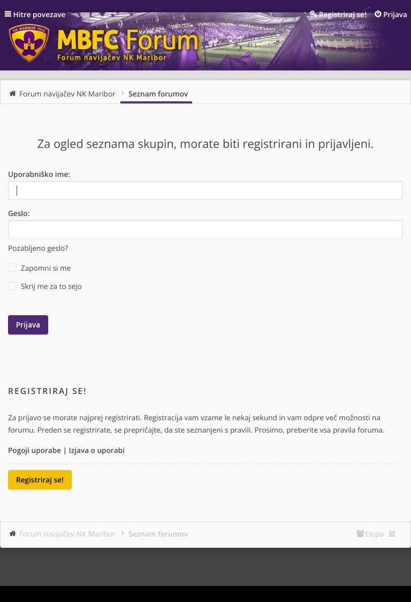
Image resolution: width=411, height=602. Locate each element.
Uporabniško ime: (39, 174)
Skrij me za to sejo (45, 286)
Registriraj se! (40, 479)
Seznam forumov (158, 534)
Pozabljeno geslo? (38, 248)
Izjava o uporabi (97, 450)
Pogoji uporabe (34, 450)
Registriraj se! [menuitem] (343, 14)
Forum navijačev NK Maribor (67, 534)
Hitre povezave (39, 14)
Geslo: (18, 213)
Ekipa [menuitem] (375, 534)
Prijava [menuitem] (395, 14)
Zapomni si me (39, 268)
